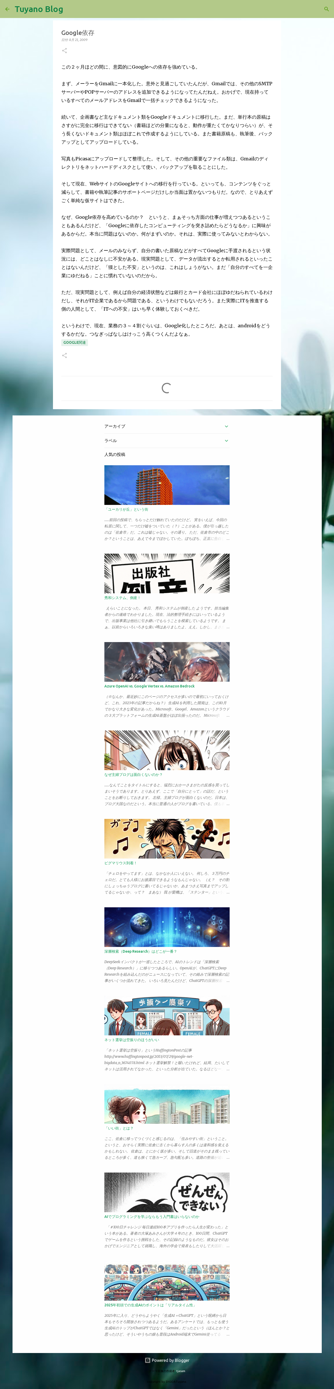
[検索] (70, 9)
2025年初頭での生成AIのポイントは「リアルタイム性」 (150, 1305)
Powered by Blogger (167, 1360)
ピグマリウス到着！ (120, 863)
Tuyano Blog (39, 9)
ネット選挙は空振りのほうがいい (131, 1040)
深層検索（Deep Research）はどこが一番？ (140, 951)
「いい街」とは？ (119, 1128)
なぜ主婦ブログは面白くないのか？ (133, 774)
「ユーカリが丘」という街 (126, 509)
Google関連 (74, 342)
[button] (64, 51)
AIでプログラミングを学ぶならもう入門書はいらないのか (151, 1217)
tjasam (180, 1371)
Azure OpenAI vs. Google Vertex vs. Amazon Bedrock (149, 686)
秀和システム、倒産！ (122, 598)
